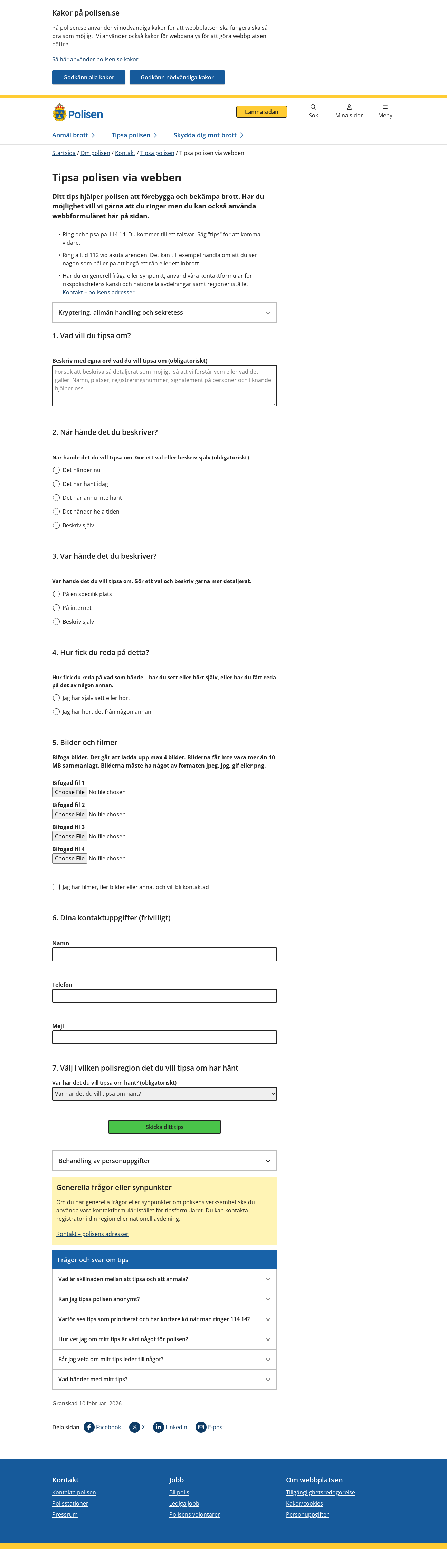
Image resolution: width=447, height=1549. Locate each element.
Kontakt (125, 153)
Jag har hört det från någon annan (107, 711)
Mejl (58, 1026)
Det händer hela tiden (91, 511)
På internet (77, 608)
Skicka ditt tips (165, 1127)
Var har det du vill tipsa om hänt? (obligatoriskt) (114, 1083)
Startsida (64, 153)
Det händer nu (82, 470)
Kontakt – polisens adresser (99, 292)
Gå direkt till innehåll (32, 102)
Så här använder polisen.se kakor (95, 59)
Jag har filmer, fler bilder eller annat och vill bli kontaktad (136, 887)
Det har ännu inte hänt (92, 497)
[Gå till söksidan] (313, 112)
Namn (60, 943)
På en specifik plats (87, 594)
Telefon (62, 984)
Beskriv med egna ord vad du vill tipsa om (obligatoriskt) (129, 360)
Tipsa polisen (157, 153)
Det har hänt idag (85, 484)
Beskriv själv (78, 525)
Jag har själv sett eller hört (96, 698)
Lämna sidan (261, 112)
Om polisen (95, 153)
